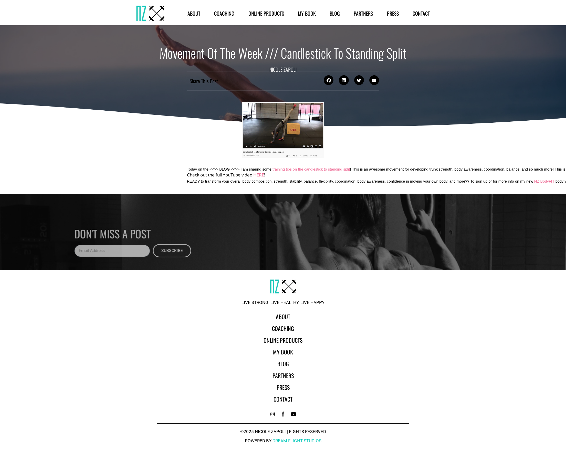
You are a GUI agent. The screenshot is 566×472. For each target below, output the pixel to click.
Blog (335, 13)
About (193, 13)
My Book (307, 13)
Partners (363, 13)
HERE (258, 175)
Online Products (266, 13)
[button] (328, 80)
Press (393, 13)
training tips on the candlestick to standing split (311, 169)
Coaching (224, 13)
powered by (283, 440)
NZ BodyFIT (544, 181)
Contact (421, 13)
